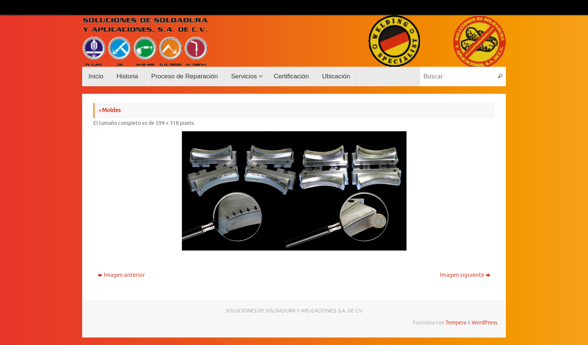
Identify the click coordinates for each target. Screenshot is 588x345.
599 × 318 (167, 123)
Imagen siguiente (465, 275)
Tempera (456, 323)
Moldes (109, 110)
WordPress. (485, 323)
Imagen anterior (121, 275)
